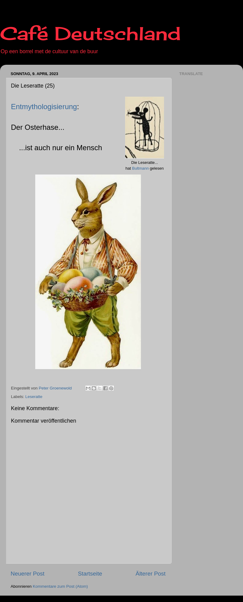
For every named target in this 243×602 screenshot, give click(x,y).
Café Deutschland (90, 33)
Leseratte (33, 396)
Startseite (90, 573)
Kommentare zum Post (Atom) (60, 586)
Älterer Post (150, 573)
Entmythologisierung (44, 106)
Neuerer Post (27, 573)
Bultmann (140, 168)
